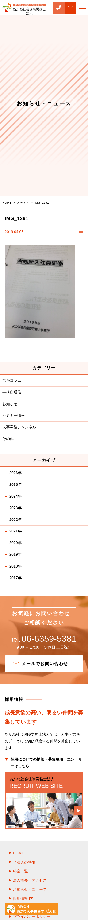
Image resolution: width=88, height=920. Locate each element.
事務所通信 (11, 392)
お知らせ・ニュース (30, 889)
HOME (18, 853)
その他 (8, 439)
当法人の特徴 (24, 862)
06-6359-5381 (43, 639)
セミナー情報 (13, 416)
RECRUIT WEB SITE (44, 783)
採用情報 (23, 899)
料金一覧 (20, 871)
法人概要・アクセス (30, 880)
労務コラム (11, 380)
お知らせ (9, 404)
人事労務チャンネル (19, 427)
